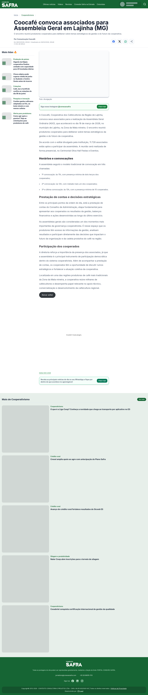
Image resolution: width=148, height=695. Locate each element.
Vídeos (60, 4)
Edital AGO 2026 (45, 373)
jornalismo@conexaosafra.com (65, 675)
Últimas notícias (49, 4)
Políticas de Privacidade (118, 688)
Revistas (68, 4)
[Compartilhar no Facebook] (113, 41)
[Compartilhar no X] (119, 41)
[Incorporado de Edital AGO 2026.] (74, 335)
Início (16, 15)
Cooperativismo (27, 15)
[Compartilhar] (131, 41)
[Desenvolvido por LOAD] (80, 691)
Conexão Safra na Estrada (84, 4)
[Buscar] (144, 4)
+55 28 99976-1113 (86, 675)
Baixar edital (47, 295)
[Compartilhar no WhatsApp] (125, 41)
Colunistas (101, 4)
